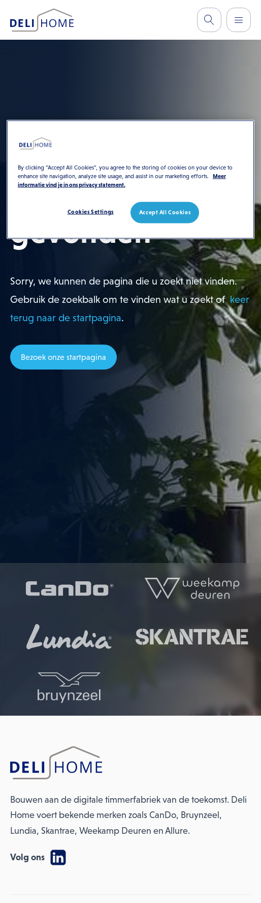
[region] (130, 179)
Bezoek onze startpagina (63, 357)
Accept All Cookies (164, 212)
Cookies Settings (91, 212)
